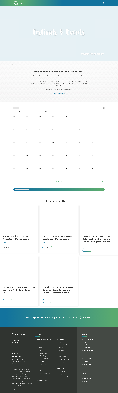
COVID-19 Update (89, 351)
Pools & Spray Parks (63, 345)
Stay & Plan (74, 3)
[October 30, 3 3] (53, 116)
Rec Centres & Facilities (64, 348)
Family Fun (61, 374)
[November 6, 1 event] (52, 129)
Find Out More (86, 318)
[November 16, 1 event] (92, 142)
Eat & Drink (63, 3)
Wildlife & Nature (43, 368)
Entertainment (61, 369)
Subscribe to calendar (22, 189)
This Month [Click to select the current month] (59, 182)
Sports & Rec (60, 339)
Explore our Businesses (45, 383)
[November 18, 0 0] (27, 155)
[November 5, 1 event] (39, 129)
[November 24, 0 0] (14, 168)
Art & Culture (60, 354)
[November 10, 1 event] (14, 142)
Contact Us (87, 382)
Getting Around (88, 339)
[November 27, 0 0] (53, 168)
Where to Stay (88, 348)
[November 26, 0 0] (40, 168)
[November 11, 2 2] (26, 142)
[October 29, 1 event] (40, 116)
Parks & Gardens (44, 359)
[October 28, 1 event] (27, 116)
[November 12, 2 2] (40, 142)
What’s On (85, 3)
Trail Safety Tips (43, 353)
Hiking (40, 351)
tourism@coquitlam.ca (19, 364)
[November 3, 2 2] (13, 129)
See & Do (53, 3)
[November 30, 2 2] (92, 168)
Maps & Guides (88, 342)
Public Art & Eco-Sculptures (66, 365)
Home (45, 3)
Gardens (42, 362)
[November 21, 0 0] (66, 155)
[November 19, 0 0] (40, 155)
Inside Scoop (87, 365)
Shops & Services (42, 380)
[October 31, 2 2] (66, 116)
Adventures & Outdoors (44, 339)
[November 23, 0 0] (92, 155)
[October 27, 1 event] (14, 116)
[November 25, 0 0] (27, 168)
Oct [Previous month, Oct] (14, 182)
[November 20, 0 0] (53, 155)
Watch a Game (62, 351)
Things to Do (62, 371)
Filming (86, 362)
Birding (42, 371)
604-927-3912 (17, 366)
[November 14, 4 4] (66, 142)
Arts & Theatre (62, 357)
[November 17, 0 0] (14, 155)
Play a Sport (61, 342)
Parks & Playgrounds (44, 356)
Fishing (40, 345)
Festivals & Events (63, 377)
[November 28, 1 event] (66, 168)
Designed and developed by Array (20, 389)
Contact (95, 3)
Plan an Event (87, 379)
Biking (40, 342)
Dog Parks (43, 364)
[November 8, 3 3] (79, 129)
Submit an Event (58, 93)
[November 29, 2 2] (79, 168)
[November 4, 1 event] (26, 129)
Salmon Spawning (45, 373)
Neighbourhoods (88, 345)
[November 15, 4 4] (79, 142)
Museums (61, 362)
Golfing (40, 348)
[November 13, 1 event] (53, 142)
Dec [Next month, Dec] (103, 182)
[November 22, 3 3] (79, 155)
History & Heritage (63, 360)
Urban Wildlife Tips (45, 376)
